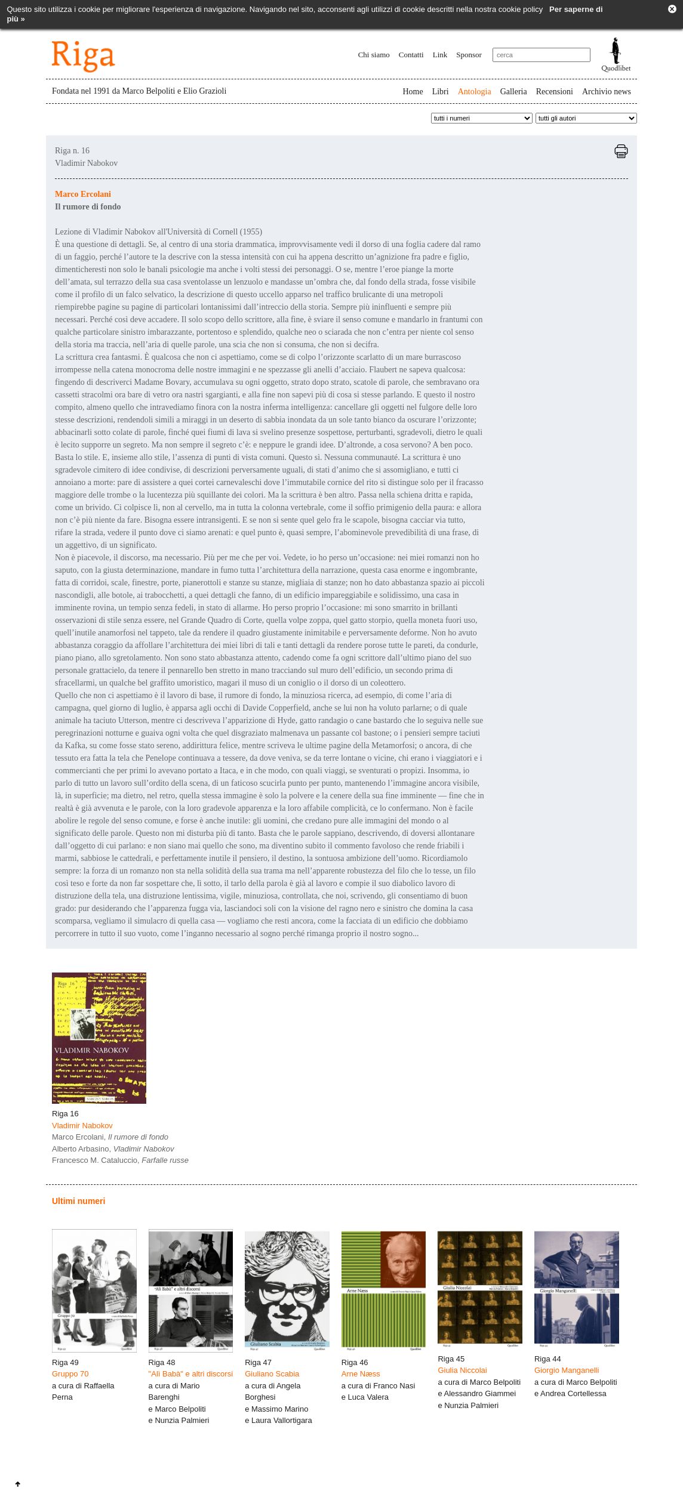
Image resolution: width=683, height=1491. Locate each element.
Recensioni (554, 91)
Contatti (411, 54)
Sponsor (469, 54)
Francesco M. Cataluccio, (120, 1160)
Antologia (474, 91)
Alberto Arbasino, (113, 1148)
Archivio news (606, 91)
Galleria (513, 91)
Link (440, 54)
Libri (440, 91)
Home (412, 91)
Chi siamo (374, 54)
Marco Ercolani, (110, 1136)
